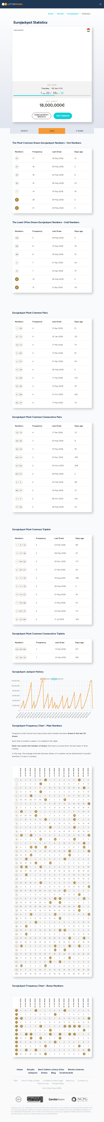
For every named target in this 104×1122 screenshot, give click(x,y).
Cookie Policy (58, 1083)
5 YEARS (79, 131)
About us (70, 1080)
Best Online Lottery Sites (51, 1069)
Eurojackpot (73, 14)
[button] (100, 4)
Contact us (83, 1080)
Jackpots (32, 1072)
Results (60, 14)
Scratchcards (66, 1072)
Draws (44, 1072)
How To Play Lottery (30, 1080)
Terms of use (43, 1083)
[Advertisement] (52, 63)
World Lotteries (76, 1069)
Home (50, 14)
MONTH (24, 131)
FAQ (16, 1080)
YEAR (52, 131)
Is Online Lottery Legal (53, 1080)
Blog (53, 1072)
